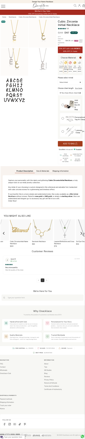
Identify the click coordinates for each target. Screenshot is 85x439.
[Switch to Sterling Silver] (61, 62)
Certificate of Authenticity (53, 389)
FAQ (1, 364)
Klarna (2, 408)
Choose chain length (66, 88)
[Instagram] (10, 424)
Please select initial (65, 78)
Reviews (47, 376)
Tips (45, 367)
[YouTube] (15, 424)
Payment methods (6, 399)
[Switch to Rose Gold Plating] (70, 62)
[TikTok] (20, 424)
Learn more (81, 40)
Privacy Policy (49, 380)
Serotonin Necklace (39, 241)
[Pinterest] (25, 424)
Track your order (5, 405)
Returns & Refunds (50, 383)
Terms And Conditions (51, 386)
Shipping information (7, 402)
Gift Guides (47, 370)
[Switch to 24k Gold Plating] (65, 62)
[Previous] (4, 233)
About (46, 364)
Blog (45, 373)
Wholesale (3, 370)
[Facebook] (4, 424)
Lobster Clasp (79, 131)
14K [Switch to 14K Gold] (75, 63)
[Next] (81, 233)
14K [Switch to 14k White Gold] (79, 63)
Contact (3, 367)
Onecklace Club (5, 373)
